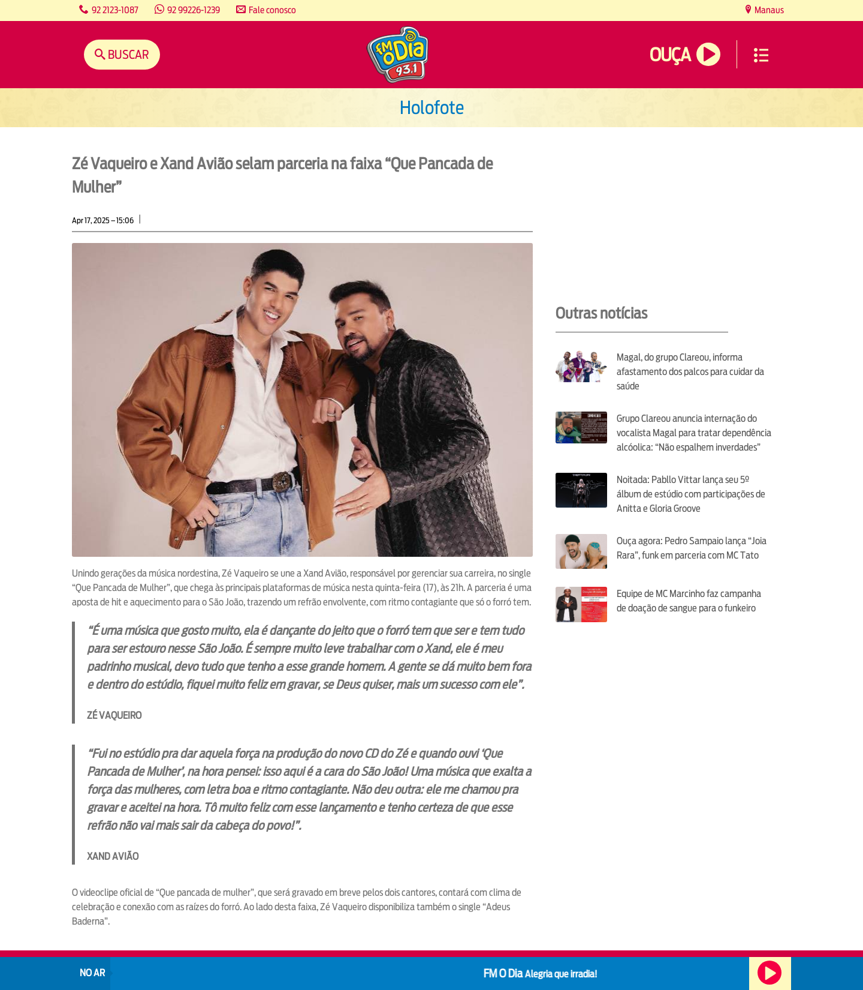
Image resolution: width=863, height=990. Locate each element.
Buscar (127, 54)
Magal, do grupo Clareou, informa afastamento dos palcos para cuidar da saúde (690, 372)
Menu (761, 55)
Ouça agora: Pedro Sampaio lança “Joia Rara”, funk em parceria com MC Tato (692, 548)
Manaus (768, 10)
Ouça (670, 54)
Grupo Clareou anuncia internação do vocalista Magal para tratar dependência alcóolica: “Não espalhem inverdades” (694, 433)
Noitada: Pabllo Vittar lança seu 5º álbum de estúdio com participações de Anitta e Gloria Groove (691, 494)
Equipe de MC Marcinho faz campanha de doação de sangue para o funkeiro (689, 601)
